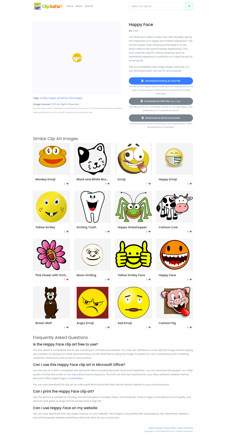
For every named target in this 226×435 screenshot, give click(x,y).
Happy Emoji (168, 179)
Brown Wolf (43, 323)
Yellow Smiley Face (131, 275)
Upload (89, 6)
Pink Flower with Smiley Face (56, 275)
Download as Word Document (161, 118)
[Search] (157, 6)
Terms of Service (185, 428)
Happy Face (167, 275)
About (79, 6)
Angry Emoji (85, 323)
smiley (43, 98)
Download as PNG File (161, 101)
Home (69, 6)
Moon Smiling (86, 275)
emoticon (62, 98)
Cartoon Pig (167, 323)
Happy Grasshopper (132, 227)
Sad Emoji (125, 323)
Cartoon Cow (168, 227)
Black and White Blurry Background (102, 179)
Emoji (122, 179)
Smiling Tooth (86, 227)
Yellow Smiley (45, 227)
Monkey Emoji (45, 179)
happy (52, 98)
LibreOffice (76, 378)
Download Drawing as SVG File (161, 81)
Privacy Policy (170, 428)
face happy (75, 98)
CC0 (53, 104)
